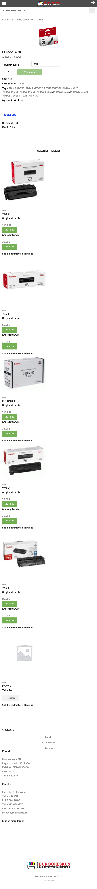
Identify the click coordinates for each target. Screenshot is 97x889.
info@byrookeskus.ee (14, 812)
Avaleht (49, 737)
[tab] (10, 115)
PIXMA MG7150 (29, 96)
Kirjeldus (10, 115)
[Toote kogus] (8, 72)
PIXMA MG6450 (11, 96)
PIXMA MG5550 (79, 92)
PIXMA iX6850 (44, 92)
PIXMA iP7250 (27, 92)
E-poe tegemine (49, 881)
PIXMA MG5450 (34, 88)
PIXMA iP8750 (61, 92)
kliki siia (29, 254)
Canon (40, 19)
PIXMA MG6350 (52, 88)
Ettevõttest (48, 742)
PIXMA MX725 (17, 88)
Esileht (6, 19)
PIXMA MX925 (70, 88)
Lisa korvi (31, 71)
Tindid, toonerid (23, 19)
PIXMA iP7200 (10, 92)
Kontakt (48, 748)
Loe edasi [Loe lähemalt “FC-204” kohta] (11, 698)
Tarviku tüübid (10, 65)
